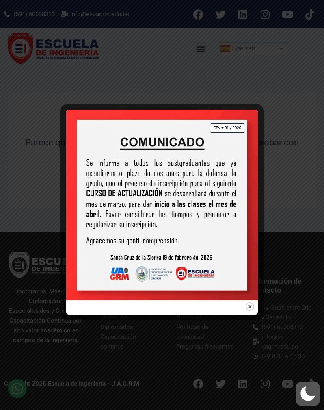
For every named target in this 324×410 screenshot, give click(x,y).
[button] (308, 394)
